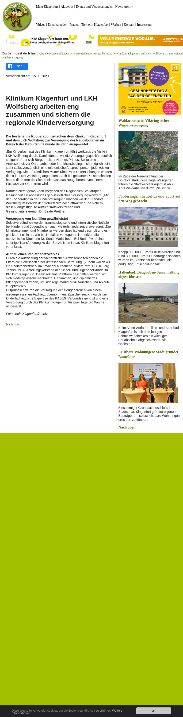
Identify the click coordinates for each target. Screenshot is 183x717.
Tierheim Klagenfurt (94, 24)
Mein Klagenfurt (47, 6)
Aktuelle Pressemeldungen (54, 53)
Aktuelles (67, 6)
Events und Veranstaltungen (94, 6)
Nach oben (13, 324)
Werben (116, 24)
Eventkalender (57, 24)
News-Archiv (124, 6)
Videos (40, 24)
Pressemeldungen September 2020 (92, 53)
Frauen (74, 24)
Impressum (144, 24)
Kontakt (129, 24)
